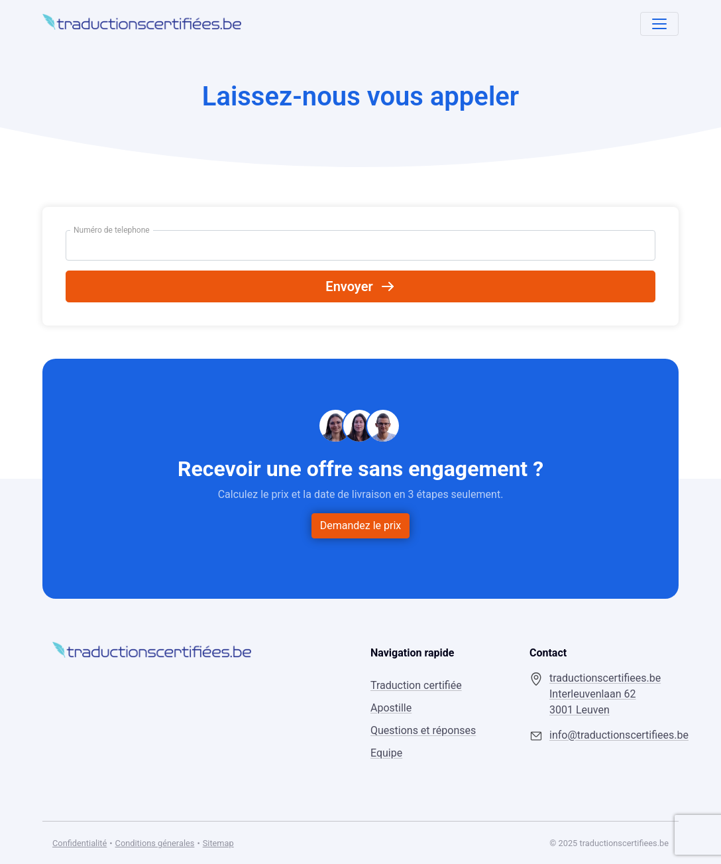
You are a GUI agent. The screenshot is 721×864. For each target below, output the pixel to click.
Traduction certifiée (416, 685)
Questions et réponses (423, 730)
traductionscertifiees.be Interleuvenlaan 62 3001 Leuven (605, 694)
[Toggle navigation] (659, 24)
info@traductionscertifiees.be (609, 735)
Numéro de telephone (112, 230)
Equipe (386, 753)
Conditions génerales (155, 843)
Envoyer (360, 286)
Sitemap (218, 843)
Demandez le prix (361, 525)
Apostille (391, 708)
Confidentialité (79, 843)
